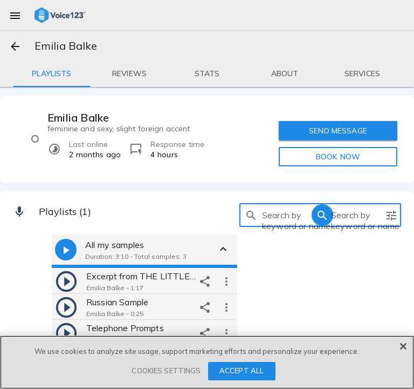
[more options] (226, 281)
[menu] (15, 15)
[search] (251, 215)
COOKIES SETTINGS (166, 370)
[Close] (403, 346)
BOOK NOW (338, 157)
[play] (66, 281)
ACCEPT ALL (241, 370)
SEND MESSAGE (338, 131)
